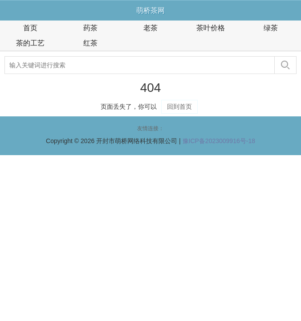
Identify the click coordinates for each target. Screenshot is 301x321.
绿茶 (271, 28)
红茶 (90, 43)
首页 (30, 28)
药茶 (90, 28)
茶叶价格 (210, 28)
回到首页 (179, 106)
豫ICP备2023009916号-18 (219, 140)
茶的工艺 (30, 43)
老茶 (150, 28)
